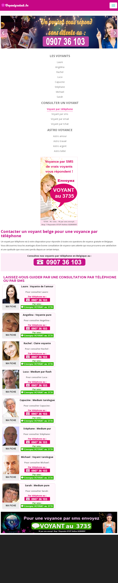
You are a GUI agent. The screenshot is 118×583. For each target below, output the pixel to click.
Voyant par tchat (60, 123)
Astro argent (60, 146)
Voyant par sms (59, 114)
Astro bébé (60, 151)
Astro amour (60, 136)
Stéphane (60, 86)
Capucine (60, 81)
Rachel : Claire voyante (37, 343)
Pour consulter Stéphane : (37, 434)
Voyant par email (60, 119)
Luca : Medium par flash (37, 371)
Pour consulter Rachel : (37, 348)
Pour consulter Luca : (37, 377)
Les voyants (60, 56)
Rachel (59, 72)
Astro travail (59, 141)
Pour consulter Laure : (37, 292)
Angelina (59, 67)
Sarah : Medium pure (37, 485)
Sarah (60, 96)
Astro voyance (59, 130)
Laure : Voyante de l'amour (37, 286)
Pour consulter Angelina (36, 320)
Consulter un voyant (60, 103)
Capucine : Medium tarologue (37, 400)
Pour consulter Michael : (37, 462)
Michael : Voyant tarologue (37, 457)
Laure (60, 62)
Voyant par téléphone (60, 109)
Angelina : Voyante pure (37, 314)
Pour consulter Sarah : (37, 491)
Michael (60, 91)
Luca (59, 77)
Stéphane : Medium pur (37, 428)
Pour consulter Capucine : (37, 405)
